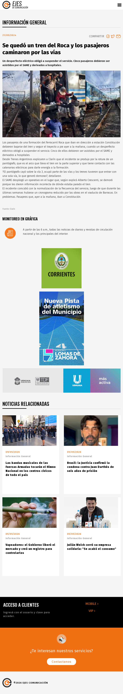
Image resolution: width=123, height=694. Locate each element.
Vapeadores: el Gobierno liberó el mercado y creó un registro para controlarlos (30, 549)
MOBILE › (91, 604)
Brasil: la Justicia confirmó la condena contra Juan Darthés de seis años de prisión (90, 467)
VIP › (92, 611)
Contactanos (61, 661)
